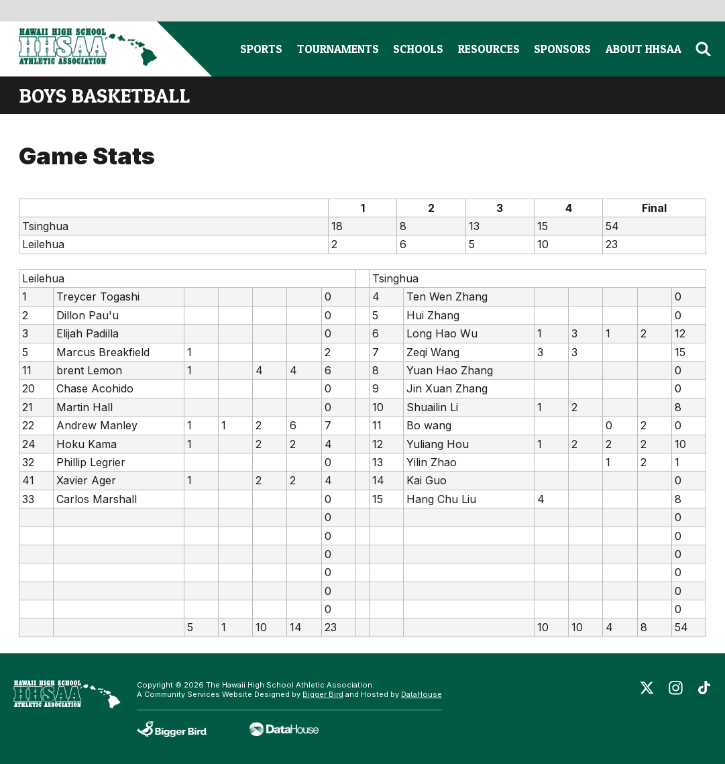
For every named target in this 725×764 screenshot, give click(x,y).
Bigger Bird (322, 694)
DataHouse (421, 694)
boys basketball (104, 95)
